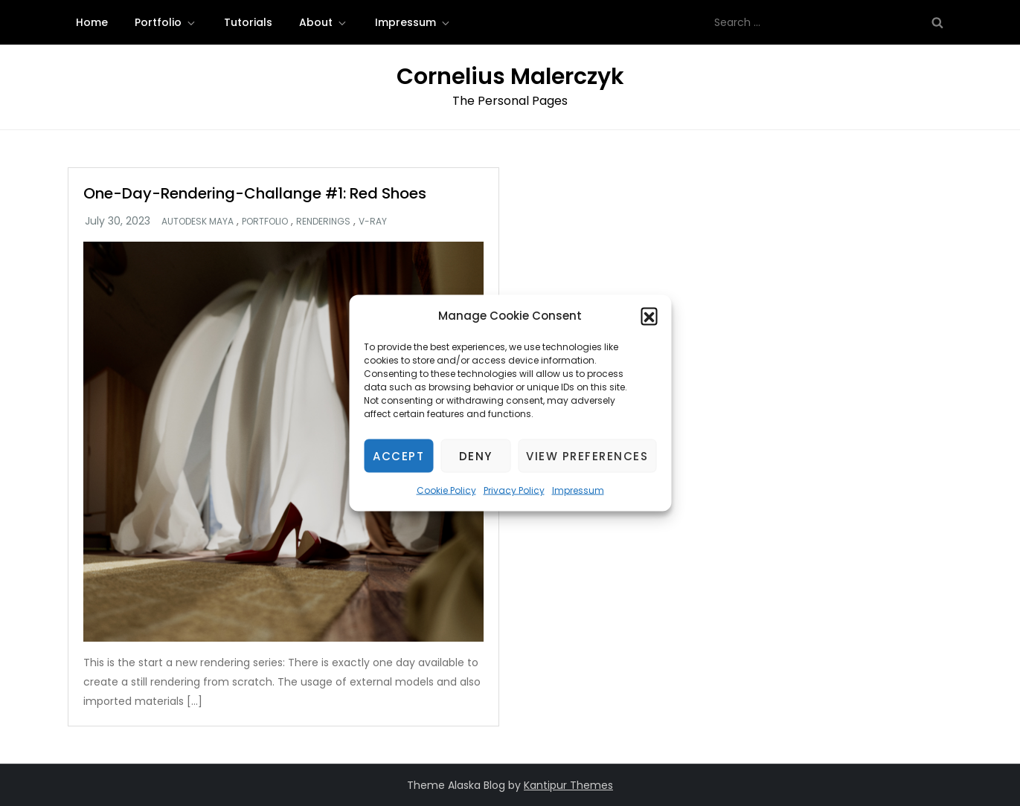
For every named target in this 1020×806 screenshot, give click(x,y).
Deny (476, 455)
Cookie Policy (446, 490)
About (323, 22)
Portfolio (166, 22)
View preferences (587, 455)
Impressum (578, 490)
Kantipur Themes (568, 785)
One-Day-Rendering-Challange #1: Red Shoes (254, 193)
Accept (398, 455)
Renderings (323, 222)
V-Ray (373, 222)
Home (92, 22)
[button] (648, 316)
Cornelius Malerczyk (510, 76)
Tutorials (248, 22)
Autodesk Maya (197, 222)
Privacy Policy (514, 490)
